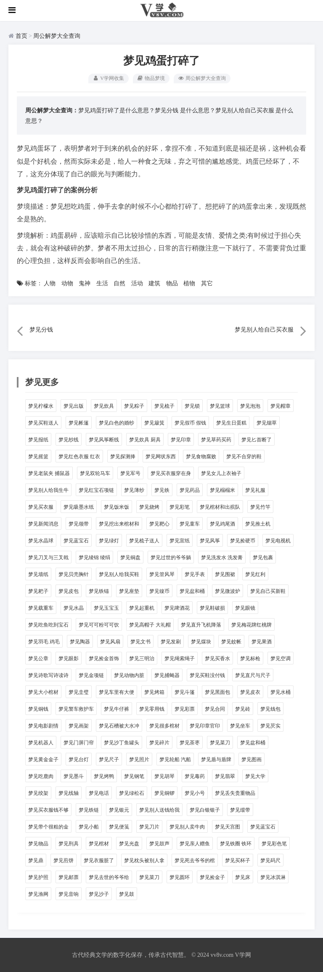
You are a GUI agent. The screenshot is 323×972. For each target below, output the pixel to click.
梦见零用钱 (151, 709)
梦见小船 (89, 827)
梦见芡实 (270, 726)
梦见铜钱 (38, 709)
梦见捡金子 (212, 877)
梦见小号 (195, 793)
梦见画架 (79, 726)
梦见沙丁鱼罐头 (121, 743)
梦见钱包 (270, 709)
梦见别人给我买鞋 (119, 574)
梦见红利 (255, 574)
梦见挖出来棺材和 (119, 524)
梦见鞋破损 (212, 608)
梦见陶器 (80, 642)
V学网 (243, 955)
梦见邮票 (68, 877)
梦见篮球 (220, 406)
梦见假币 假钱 (190, 423)
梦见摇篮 (38, 456)
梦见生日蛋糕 (231, 423)
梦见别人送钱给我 (159, 810)
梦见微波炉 (227, 591)
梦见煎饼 (63, 860)
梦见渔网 (38, 894)
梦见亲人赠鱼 (195, 844)
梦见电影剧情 (43, 726)
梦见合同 (215, 709)
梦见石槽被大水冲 (119, 726)
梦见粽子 (134, 406)
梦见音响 (68, 894)
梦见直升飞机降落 (201, 625)
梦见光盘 (129, 844)
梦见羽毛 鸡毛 (44, 642)
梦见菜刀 (220, 743)
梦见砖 (242, 709)
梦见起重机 (141, 608)
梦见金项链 (91, 675)
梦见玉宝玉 (106, 608)
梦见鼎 (35, 860)
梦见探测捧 (122, 456)
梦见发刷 (171, 642)
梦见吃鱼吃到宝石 (48, 625)
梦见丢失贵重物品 (235, 793)
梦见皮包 (68, 591)
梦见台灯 (79, 759)
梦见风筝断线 (104, 440)
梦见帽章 (280, 406)
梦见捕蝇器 (167, 675)
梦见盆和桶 (192, 591)
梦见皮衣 (250, 692)
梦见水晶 (74, 608)
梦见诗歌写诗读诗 (48, 675)
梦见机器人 (40, 743)
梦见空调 (280, 658)
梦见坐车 (240, 726)
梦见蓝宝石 (76, 541)
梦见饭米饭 (116, 507)
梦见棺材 (99, 844)
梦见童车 (190, 524)
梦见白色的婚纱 (116, 423)
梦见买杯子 (237, 860)
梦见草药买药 (216, 440)
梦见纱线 (68, 440)
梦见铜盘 (130, 557)
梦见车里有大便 (116, 692)
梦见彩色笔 (274, 844)
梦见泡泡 (250, 406)
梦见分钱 (166, 110)
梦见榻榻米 (222, 490)
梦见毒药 (195, 776)
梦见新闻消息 (43, 524)
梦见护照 (38, 877)
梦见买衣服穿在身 (171, 473)
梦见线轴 (68, 793)
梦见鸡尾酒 (222, 524)
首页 (21, 36)
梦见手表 (195, 574)
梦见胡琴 (164, 776)
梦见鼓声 (159, 844)
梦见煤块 (201, 642)
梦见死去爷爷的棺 (195, 860)
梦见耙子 (38, 591)
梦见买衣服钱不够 (48, 810)
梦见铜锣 (164, 793)
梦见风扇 (110, 642)
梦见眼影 (68, 658)
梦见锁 (192, 406)
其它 (207, 283)
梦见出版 (74, 406)
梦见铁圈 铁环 (236, 844)
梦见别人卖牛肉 (187, 827)
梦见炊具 (104, 406)
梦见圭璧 (79, 692)
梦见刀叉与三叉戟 (48, 557)
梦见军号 (130, 473)
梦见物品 (38, 844)
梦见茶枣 (190, 743)
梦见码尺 (270, 860)
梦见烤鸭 (104, 776)
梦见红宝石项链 (96, 490)
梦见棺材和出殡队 (220, 507)
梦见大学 (255, 776)
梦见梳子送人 (144, 541)
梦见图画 (251, 759)
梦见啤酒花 (177, 608)
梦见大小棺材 (43, 692)
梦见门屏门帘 (79, 743)
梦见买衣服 (40, 507)
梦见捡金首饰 (104, 658)
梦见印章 (181, 440)
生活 (102, 283)
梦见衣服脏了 (99, 860)
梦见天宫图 (227, 827)
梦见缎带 (240, 810)
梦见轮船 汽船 (175, 759)
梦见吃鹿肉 (40, 776)
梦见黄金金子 (43, 759)
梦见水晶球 (40, 541)
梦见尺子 (109, 759)
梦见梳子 (164, 406)
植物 (189, 283)
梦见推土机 (257, 524)
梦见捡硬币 (242, 541)
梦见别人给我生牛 (48, 490)
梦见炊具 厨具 (145, 440)
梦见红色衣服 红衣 (79, 456)
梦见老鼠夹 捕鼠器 (49, 473)
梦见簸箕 (154, 423)
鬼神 (84, 283)
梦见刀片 (149, 827)
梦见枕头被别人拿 (144, 860)
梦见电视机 (278, 541)
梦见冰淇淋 (273, 877)
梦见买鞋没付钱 (207, 675)
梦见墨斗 (74, 776)
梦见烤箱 (154, 692)
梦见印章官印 (205, 726)
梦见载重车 (40, 608)
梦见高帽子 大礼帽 (150, 625)
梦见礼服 (255, 490)
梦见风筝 (210, 541)
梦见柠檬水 (40, 406)
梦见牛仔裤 (116, 709)
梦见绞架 (38, 793)
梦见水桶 (280, 692)
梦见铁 (161, 490)
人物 (50, 283)
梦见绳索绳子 (179, 658)
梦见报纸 (38, 440)
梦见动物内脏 (129, 675)
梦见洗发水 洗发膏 (222, 557)
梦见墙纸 (38, 574)
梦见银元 (119, 810)
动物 (67, 283)
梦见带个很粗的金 (48, 827)
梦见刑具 (68, 844)
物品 (172, 283)
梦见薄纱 (134, 490)
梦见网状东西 (161, 456)
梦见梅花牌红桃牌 (251, 625)
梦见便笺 (119, 827)
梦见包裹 (263, 557)
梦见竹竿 (260, 507)
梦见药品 (190, 490)
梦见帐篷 (79, 423)
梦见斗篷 (185, 692)
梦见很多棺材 (164, 726)
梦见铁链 (89, 810)
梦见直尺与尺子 (252, 675)
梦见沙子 (99, 894)
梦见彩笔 (179, 507)
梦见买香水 (217, 658)
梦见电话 (99, 793)
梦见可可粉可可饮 (99, 625)
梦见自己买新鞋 (268, 591)
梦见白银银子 (205, 810)
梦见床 (242, 877)
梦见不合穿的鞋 (244, 456)
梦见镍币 (159, 591)
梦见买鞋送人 (43, 423)
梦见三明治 (141, 658)
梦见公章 (38, 658)
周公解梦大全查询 (56, 36)
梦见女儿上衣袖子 (221, 473)
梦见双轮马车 (95, 473)
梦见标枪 (250, 658)
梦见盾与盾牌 (216, 759)
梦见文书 (140, 642)
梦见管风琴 (162, 574)
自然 (119, 283)
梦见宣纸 (179, 541)
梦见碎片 (159, 743)
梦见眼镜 (245, 608)
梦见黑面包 (217, 692)
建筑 (154, 283)
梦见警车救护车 (76, 709)
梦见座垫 (129, 591)
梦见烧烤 (149, 507)
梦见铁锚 (99, 591)
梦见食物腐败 (201, 456)
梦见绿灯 (109, 541)
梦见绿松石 (131, 793)
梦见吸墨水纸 (79, 507)
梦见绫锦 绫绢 (94, 557)
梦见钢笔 (134, 776)
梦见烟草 (267, 423)
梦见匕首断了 (256, 440)
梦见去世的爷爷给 (109, 877)
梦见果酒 (262, 642)
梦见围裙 (225, 574)
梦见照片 (139, 759)
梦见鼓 (126, 894)
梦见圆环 (179, 877)
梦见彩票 (185, 709)
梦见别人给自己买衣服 (244, 110)
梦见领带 (79, 524)
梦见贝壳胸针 (73, 574)
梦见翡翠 (225, 776)
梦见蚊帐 (231, 642)
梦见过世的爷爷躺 (171, 557)
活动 (137, 283)
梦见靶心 (159, 524)
